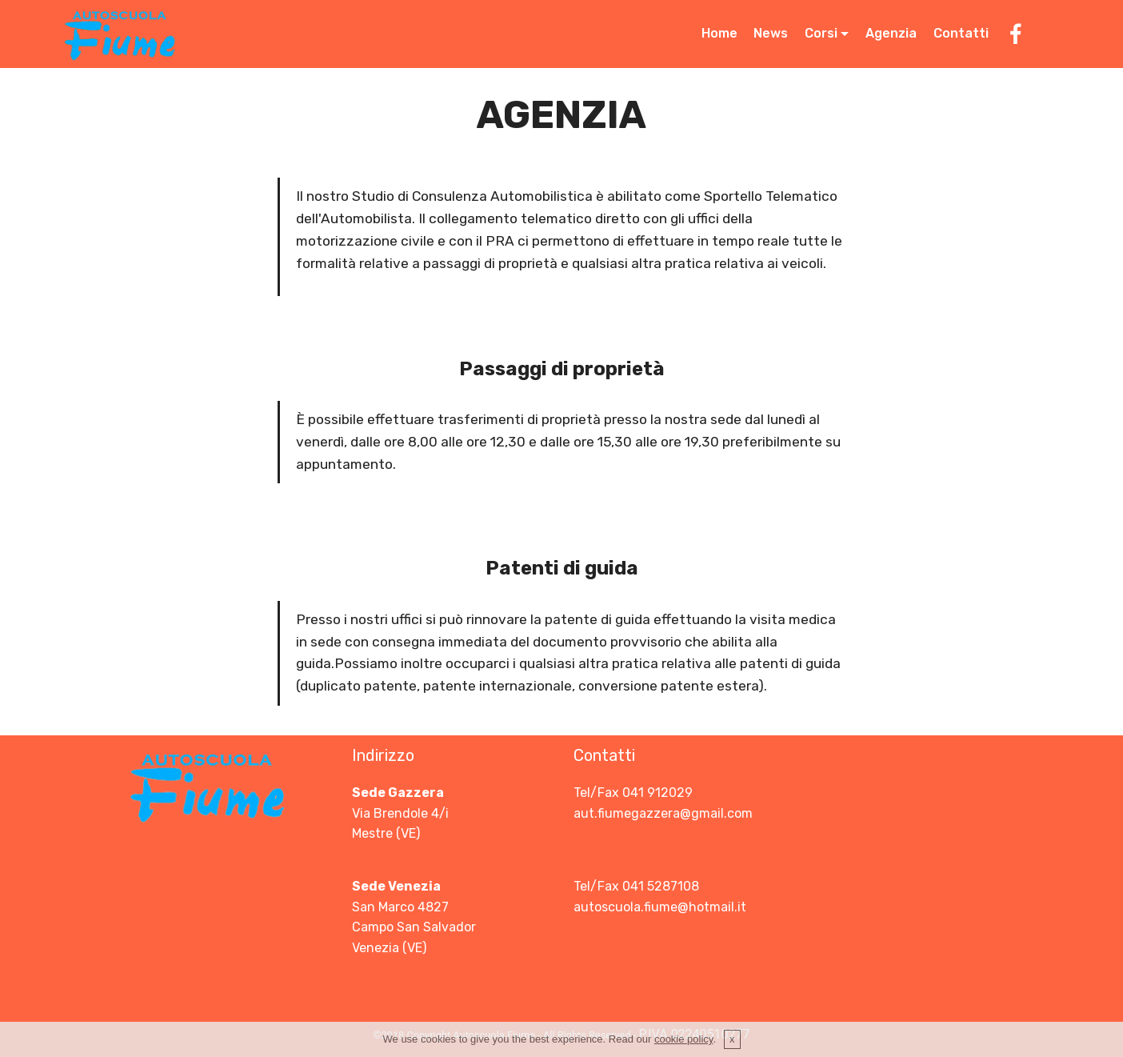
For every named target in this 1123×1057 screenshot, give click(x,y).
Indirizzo (383, 755)
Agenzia (891, 33)
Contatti (961, 33)
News (770, 33)
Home (719, 33)
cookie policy (683, 1045)
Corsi (821, 33)
